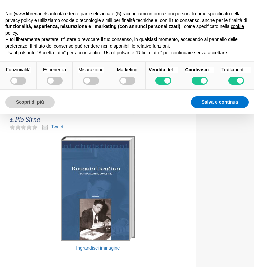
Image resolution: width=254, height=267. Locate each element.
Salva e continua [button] (220, 102)
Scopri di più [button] (30, 102)
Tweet (57, 126)
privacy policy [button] (19, 20)
